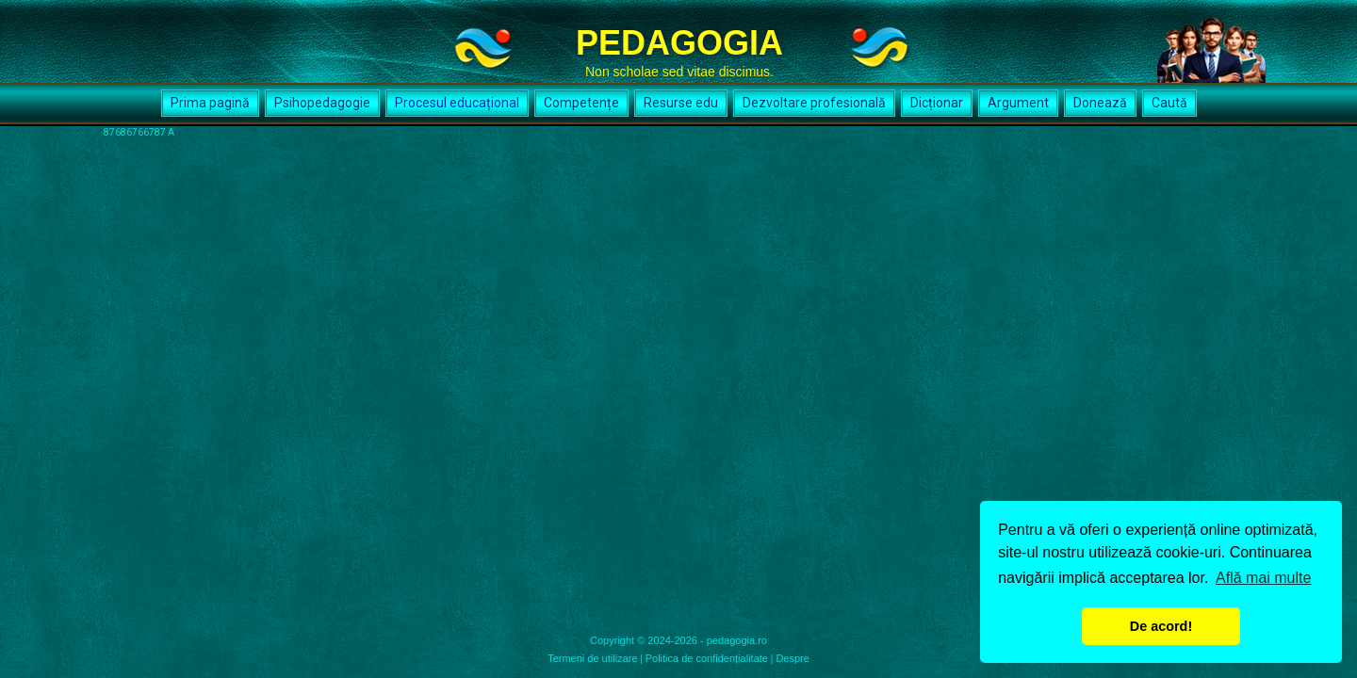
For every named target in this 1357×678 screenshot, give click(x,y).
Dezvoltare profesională (814, 102)
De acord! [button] (1161, 626)
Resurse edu (681, 102)
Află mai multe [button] (1263, 578)
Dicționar (936, 102)
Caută (1169, 102)
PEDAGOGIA (679, 43)
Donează (1100, 102)
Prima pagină (210, 102)
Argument (1018, 102)
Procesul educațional (457, 102)
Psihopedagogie (322, 102)
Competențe (581, 102)
